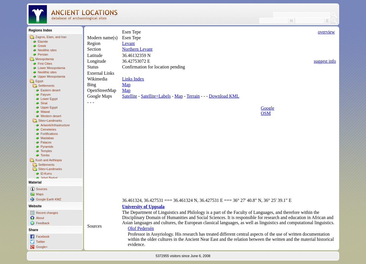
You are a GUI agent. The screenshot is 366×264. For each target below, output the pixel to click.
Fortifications (49, 133)
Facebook (42, 236)
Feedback (42, 223)
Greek (42, 46)
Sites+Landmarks (50, 120)
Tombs (45, 155)
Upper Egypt (49, 107)
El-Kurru (46, 173)
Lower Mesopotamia (51, 68)
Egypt (39, 81)
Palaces (46, 142)
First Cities (45, 63)
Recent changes (47, 212)
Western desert (51, 116)
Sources (41, 189)
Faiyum (46, 94)
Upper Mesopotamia (51, 76)
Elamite (43, 41)
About (40, 218)
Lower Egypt (49, 99)
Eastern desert (50, 90)
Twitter (40, 241)
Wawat (45, 111)
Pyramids (47, 146)
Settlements (46, 85)
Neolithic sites (47, 50)
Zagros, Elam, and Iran (50, 37)
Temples (46, 151)
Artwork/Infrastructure (55, 125)
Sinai (44, 103)
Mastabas (47, 138)
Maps (39, 194)
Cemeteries (48, 129)
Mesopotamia (44, 59)
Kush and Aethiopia (48, 160)
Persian (43, 54)
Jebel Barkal (49, 178)
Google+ (42, 247)
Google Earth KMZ (48, 199)
